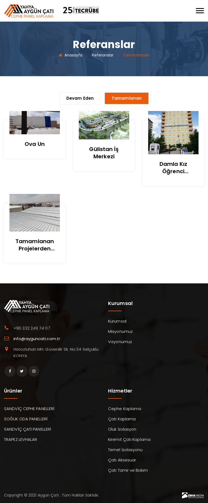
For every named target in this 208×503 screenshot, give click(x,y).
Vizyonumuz (120, 341)
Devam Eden (80, 98)
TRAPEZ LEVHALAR (20, 439)
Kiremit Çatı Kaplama (129, 439)
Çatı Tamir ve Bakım (128, 470)
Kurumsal (117, 321)
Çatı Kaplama (122, 419)
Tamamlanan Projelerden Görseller (34, 248)
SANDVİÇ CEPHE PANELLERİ (29, 408)
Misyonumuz (120, 331)
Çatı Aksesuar (122, 460)
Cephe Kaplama (124, 408)
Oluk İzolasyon (122, 429)
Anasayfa (73, 55)
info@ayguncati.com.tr (37, 338)
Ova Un (35, 144)
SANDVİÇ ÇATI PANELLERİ (27, 429)
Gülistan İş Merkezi (104, 152)
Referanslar (102, 55)
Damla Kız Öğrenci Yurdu (173, 171)
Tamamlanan (127, 98)
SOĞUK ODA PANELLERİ (25, 419)
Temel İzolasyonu (125, 449)
